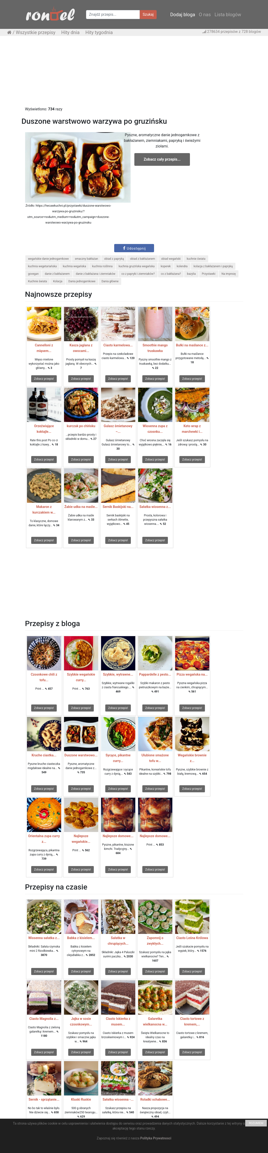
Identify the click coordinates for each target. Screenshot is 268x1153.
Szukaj (148, 14)
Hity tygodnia (99, 32)
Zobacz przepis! (44, 378)
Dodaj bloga (182, 14)
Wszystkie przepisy (35, 32)
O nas (205, 14)
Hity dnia (70, 32)
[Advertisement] (134, 73)
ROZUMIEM (256, 1123)
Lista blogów (228, 14)
